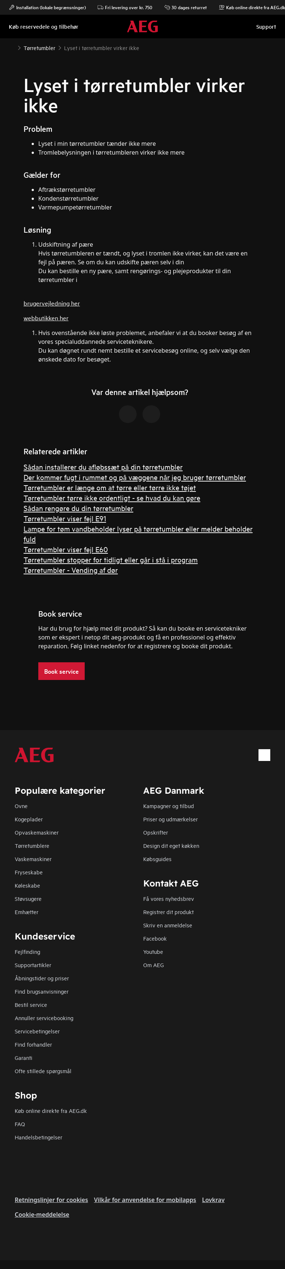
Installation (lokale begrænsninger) (47, 7)
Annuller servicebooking (44, 1017)
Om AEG (153, 964)
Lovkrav (213, 1200)
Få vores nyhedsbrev (168, 898)
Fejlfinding (27, 951)
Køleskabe (27, 885)
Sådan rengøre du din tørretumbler (78, 507)
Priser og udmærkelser (170, 818)
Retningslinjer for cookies (51, 1200)
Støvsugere (28, 898)
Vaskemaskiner (33, 858)
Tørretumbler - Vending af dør (71, 569)
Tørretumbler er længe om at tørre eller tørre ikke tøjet (110, 487)
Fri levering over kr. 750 (125, 7)
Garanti (23, 1057)
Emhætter (26, 911)
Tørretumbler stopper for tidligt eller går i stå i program (111, 559)
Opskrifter (155, 832)
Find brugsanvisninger (41, 991)
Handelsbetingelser (38, 1137)
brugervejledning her (52, 303)
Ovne (21, 805)
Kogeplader (29, 818)
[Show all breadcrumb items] (12, 47)
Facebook (155, 938)
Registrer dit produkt (168, 911)
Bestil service (31, 1004)
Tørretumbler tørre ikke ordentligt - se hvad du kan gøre (112, 497)
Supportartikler (33, 964)
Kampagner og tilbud (168, 805)
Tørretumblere (32, 845)
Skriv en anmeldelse (167, 924)
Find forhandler (33, 1044)
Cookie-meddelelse (42, 1214)
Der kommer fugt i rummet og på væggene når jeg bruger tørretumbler (135, 477)
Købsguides (157, 858)
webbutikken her (46, 317)
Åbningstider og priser (42, 977)
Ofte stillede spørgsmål (43, 1070)
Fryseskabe (29, 871)
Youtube (153, 951)
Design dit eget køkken (171, 845)
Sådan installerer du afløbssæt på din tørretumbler (103, 466)
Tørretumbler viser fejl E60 (66, 549)
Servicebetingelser (37, 1030)
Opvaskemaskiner (37, 832)
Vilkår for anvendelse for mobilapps (145, 1200)
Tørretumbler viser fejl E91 (65, 518)
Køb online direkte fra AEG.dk (51, 1110)
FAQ (20, 1123)
